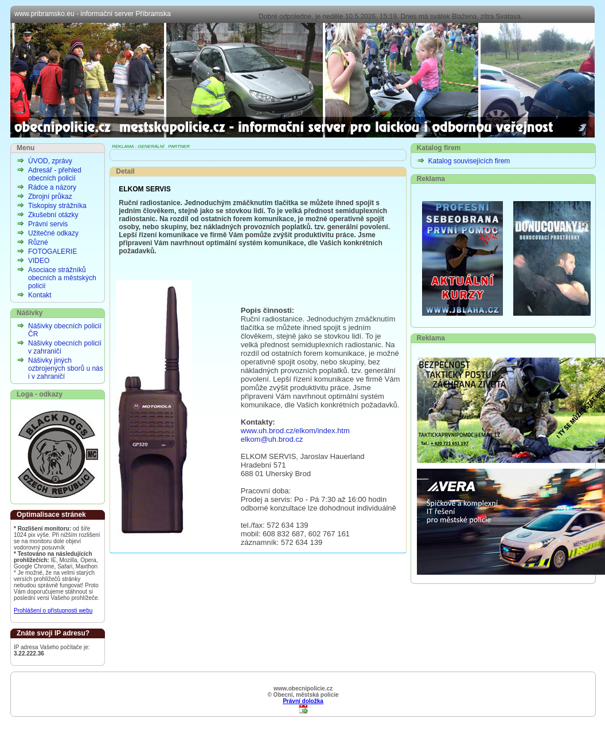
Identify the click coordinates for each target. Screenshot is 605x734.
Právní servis (48, 224)
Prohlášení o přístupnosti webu (53, 610)
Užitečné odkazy (53, 233)
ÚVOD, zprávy (50, 161)
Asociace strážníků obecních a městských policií (62, 278)
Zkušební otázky (53, 215)
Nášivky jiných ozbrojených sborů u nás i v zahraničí (65, 368)
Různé (38, 242)
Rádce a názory (52, 187)
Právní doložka (303, 701)
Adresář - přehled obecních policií (54, 174)
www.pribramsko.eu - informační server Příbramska (92, 14)
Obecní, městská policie (302, 80)
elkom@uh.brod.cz (272, 439)
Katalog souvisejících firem (469, 161)
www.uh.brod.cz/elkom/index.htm (295, 430)
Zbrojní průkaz (50, 197)
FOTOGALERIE (52, 252)
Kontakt (40, 295)
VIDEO (38, 261)
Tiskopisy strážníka (57, 206)
